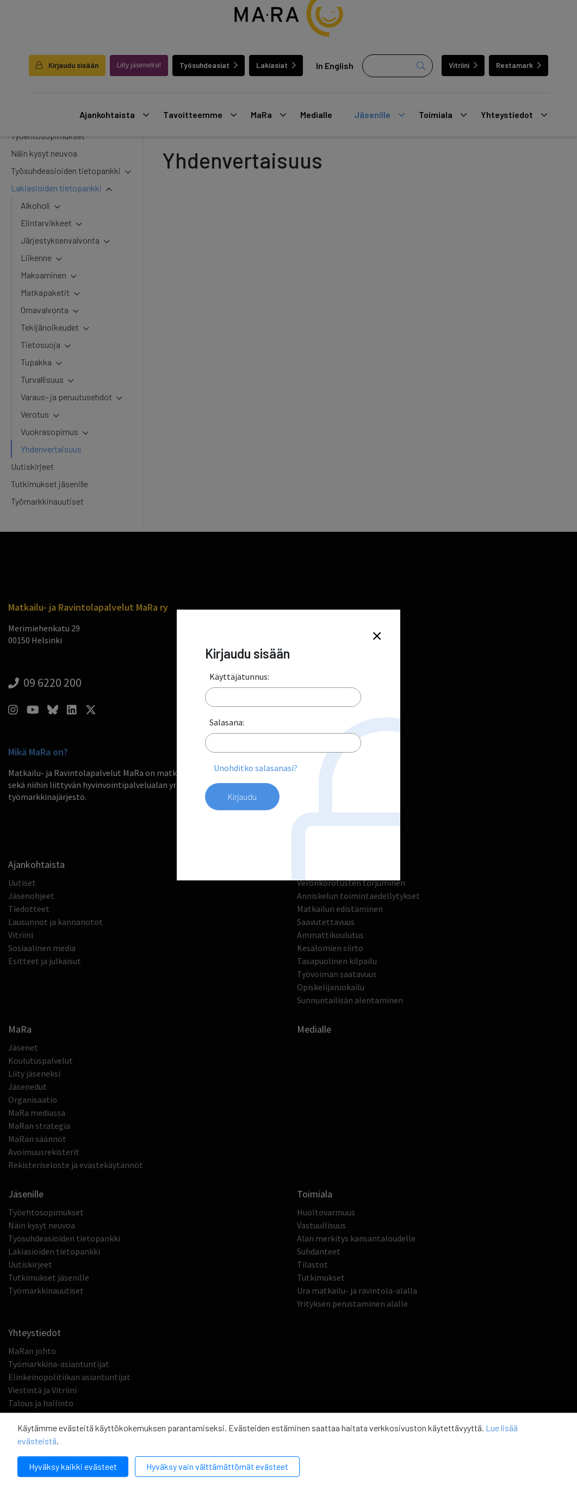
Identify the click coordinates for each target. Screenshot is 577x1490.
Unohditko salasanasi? (255, 767)
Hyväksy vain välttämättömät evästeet (217, 1466)
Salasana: (226, 722)
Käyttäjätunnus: (239, 676)
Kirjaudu (242, 796)
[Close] (376, 636)
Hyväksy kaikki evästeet (73, 1466)
